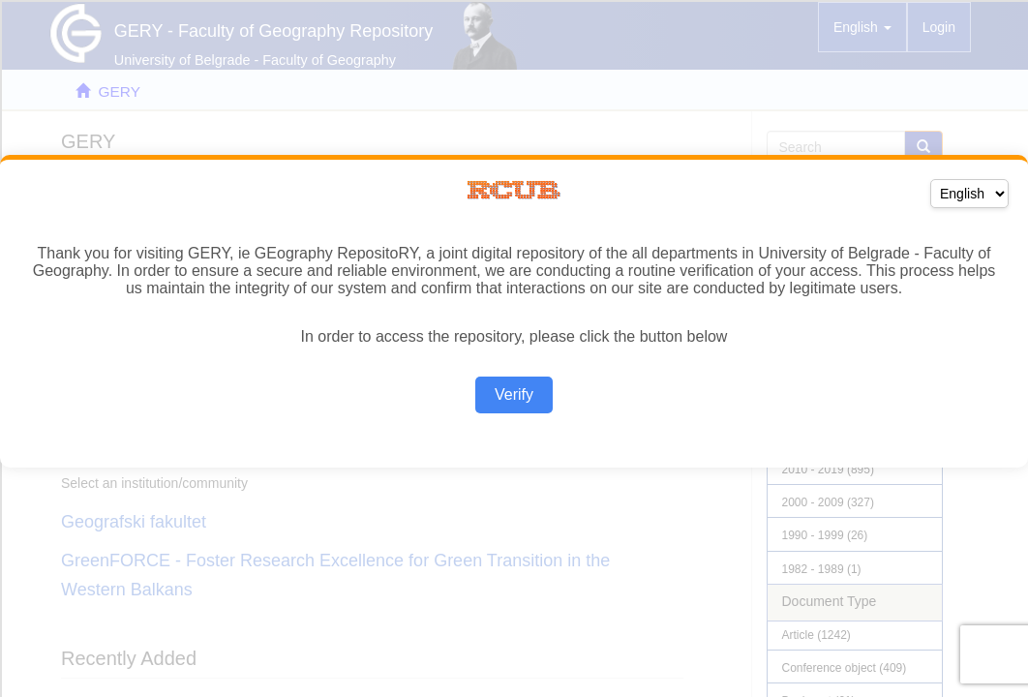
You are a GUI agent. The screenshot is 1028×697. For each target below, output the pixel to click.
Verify (514, 394)
